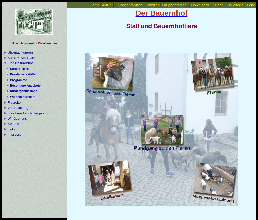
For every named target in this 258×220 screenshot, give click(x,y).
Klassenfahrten (129, 5)
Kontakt (13, 124)
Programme (18, 80)
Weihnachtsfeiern (23, 97)
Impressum (16, 134)
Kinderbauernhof (20, 63)
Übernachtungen (20, 52)
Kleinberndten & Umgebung (28, 113)
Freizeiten (15, 102)
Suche (218, 5)
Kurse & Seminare (21, 58)
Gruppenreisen (174, 5)
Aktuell (107, 5)
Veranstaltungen (20, 108)
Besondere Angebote (25, 85)
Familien (153, 5)
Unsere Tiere (19, 69)
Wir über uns (17, 118)
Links (12, 129)
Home (95, 5)
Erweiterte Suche (241, 5)
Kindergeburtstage (23, 91)
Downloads (200, 5)
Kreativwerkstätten (23, 74)
